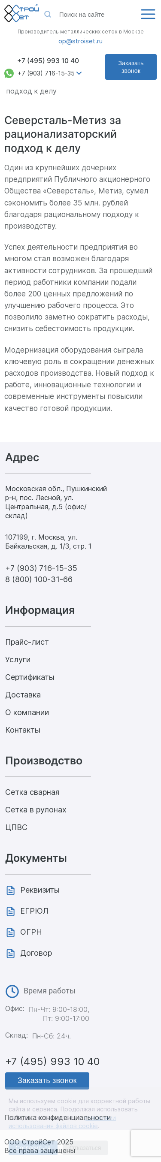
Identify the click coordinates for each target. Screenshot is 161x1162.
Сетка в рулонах (36, 809)
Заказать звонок (131, 67)
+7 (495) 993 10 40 (48, 61)
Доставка (23, 694)
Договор (36, 952)
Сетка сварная (32, 792)
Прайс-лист (27, 641)
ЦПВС (16, 827)
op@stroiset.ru (80, 41)
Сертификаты (30, 677)
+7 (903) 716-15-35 (46, 73)
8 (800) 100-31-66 (39, 579)
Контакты (22, 729)
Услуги (17, 659)
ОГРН (31, 931)
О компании (27, 712)
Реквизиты (40, 889)
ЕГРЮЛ (34, 910)
